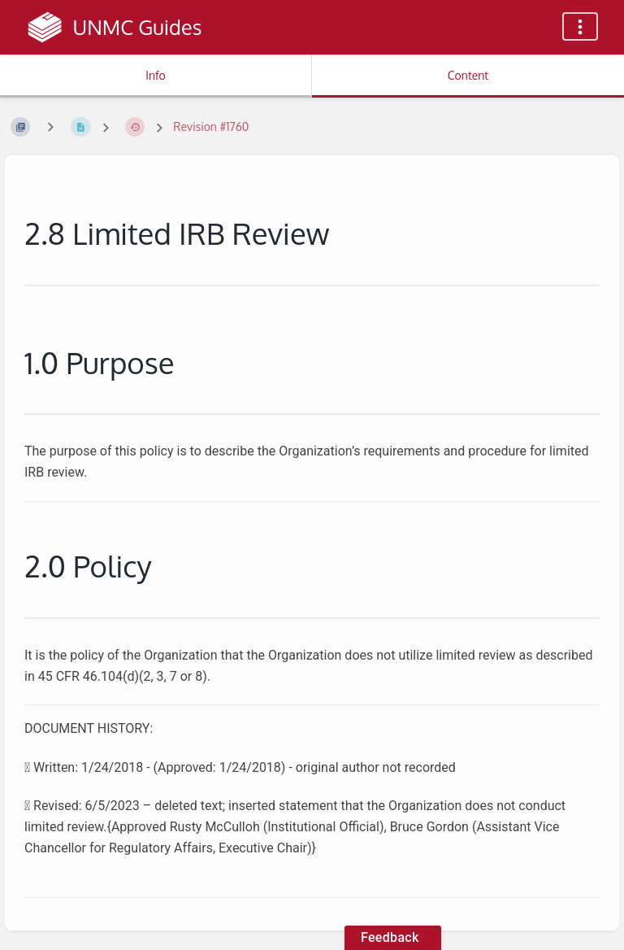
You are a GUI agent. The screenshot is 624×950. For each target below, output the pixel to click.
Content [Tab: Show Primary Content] (468, 75)
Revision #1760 (211, 126)
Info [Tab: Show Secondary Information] (155, 75)
